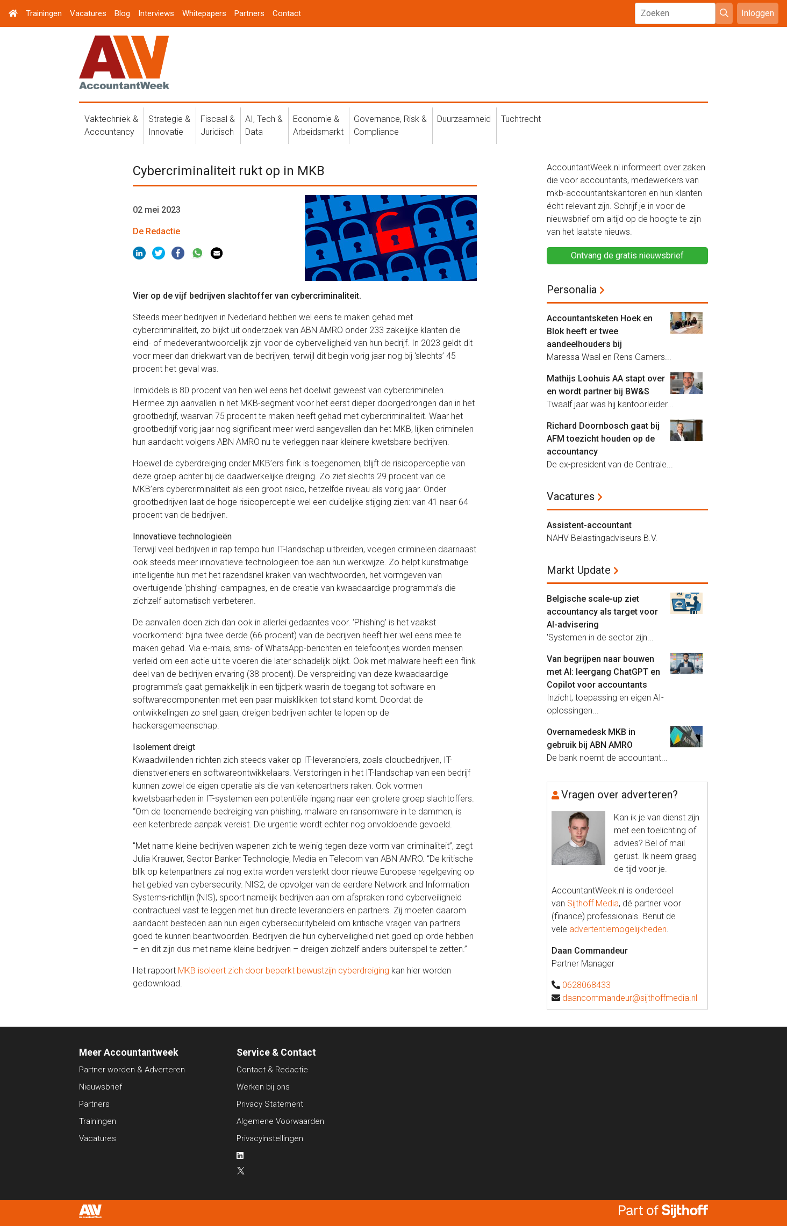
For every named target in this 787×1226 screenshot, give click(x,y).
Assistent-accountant (589, 525)
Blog (122, 13)
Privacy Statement (270, 1104)
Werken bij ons (263, 1087)
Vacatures (88, 13)
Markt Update (579, 570)
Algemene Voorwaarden (280, 1121)
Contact (287, 13)
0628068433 (586, 985)
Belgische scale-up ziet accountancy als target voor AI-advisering (602, 612)
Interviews (156, 13)
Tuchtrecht (521, 119)
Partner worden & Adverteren (132, 1069)
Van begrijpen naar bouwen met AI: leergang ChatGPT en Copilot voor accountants (603, 672)
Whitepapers (204, 13)
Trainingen (44, 13)
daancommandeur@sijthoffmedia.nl (629, 998)
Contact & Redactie (272, 1069)
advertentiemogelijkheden (618, 929)
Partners (249, 13)
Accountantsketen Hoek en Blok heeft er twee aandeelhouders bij (600, 331)
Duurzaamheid (464, 119)
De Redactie (156, 231)
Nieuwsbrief (100, 1087)
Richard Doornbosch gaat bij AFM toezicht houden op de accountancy (603, 439)
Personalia (572, 289)
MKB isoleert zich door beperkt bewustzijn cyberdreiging (283, 970)
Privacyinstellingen (270, 1138)
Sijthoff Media (593, 903)
